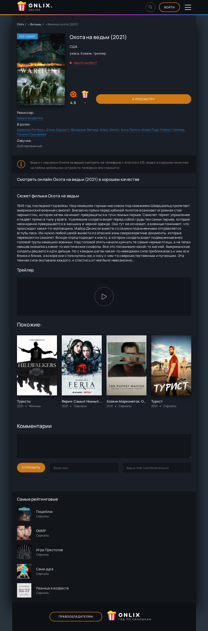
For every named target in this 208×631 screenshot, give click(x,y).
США (74, 46)
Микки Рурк (150, 129)
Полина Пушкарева (31, 134)
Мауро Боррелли (30, 118)
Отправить (31, 467)
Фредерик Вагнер (84, 129)
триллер (99, 53)
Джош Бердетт (57, 129)
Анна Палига (130, 129)
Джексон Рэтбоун (31, 129)
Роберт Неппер (172, 129)
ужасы (74, 53)
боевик (86, 53)
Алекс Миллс (109, 129)
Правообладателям (76, 616)
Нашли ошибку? (85, 63)
